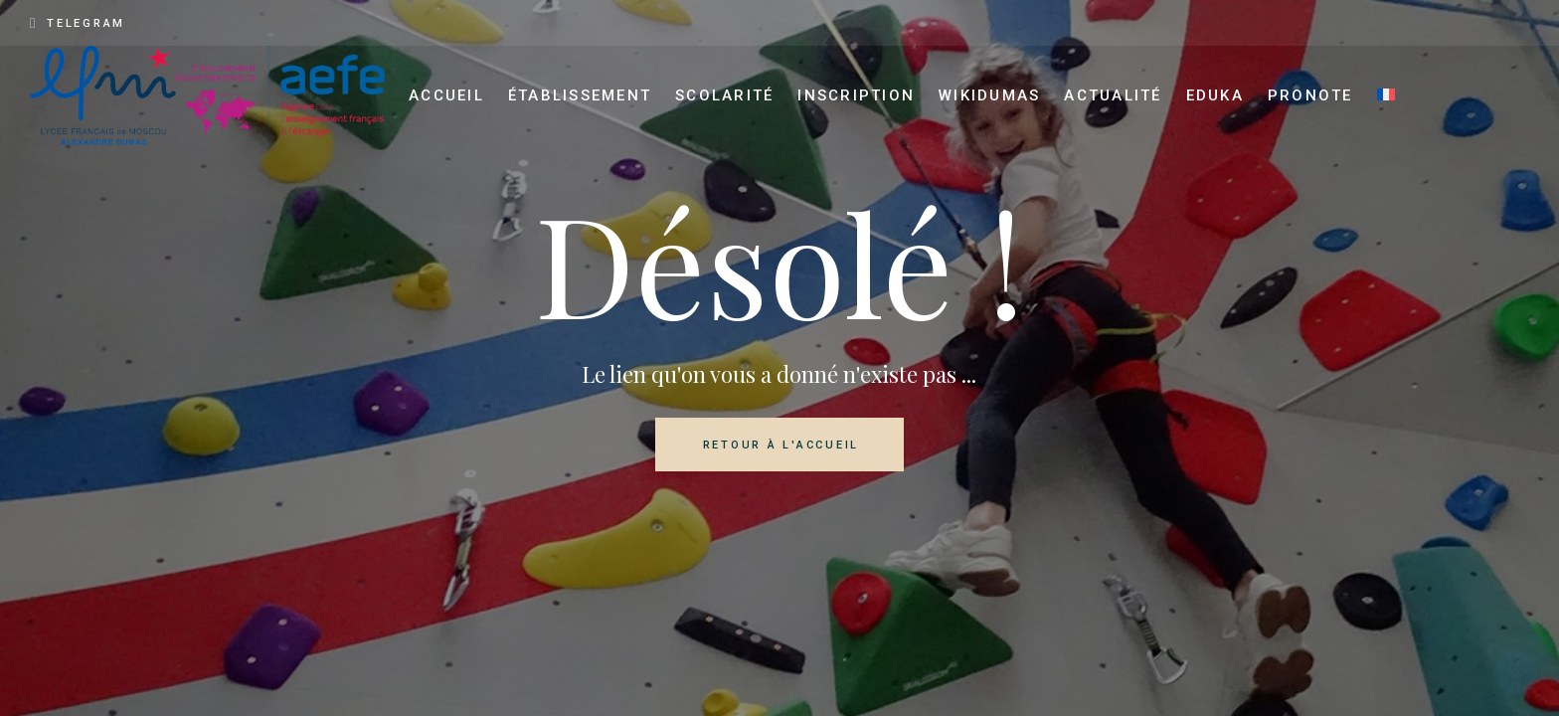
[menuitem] (1386, 95)
